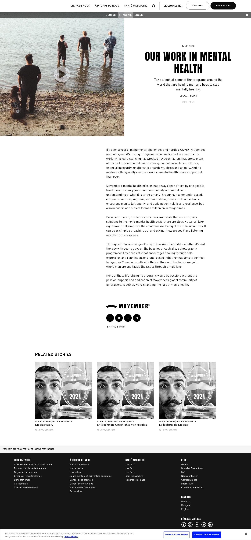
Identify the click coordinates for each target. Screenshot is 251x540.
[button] (154, 6)
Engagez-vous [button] (80, 6)
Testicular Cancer (62, 421)
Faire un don (223, 5)
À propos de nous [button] (107, 6)
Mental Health (188, 96)
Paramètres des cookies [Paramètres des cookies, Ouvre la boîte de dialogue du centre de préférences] (176, 535)
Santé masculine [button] (135, 6)
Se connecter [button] (173, 6)
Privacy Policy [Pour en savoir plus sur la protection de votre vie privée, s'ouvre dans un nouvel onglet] (71, 537)
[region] (125, 534)
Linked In (210, 524)
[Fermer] (245, 533)
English (140, 15)
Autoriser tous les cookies (206, 535)
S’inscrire (197, 5)
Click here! (183, 524)
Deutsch (111, 15)
